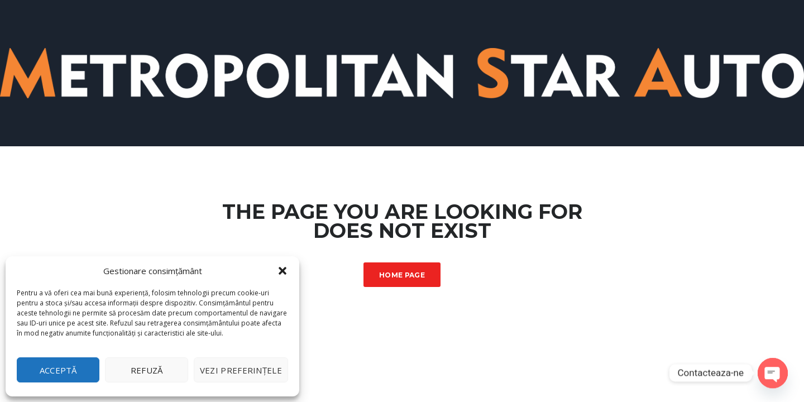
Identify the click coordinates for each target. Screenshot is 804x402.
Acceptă (58, 370)
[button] (282, 270)
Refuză (147, 370)
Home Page (402, 275)
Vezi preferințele (241, 370)
